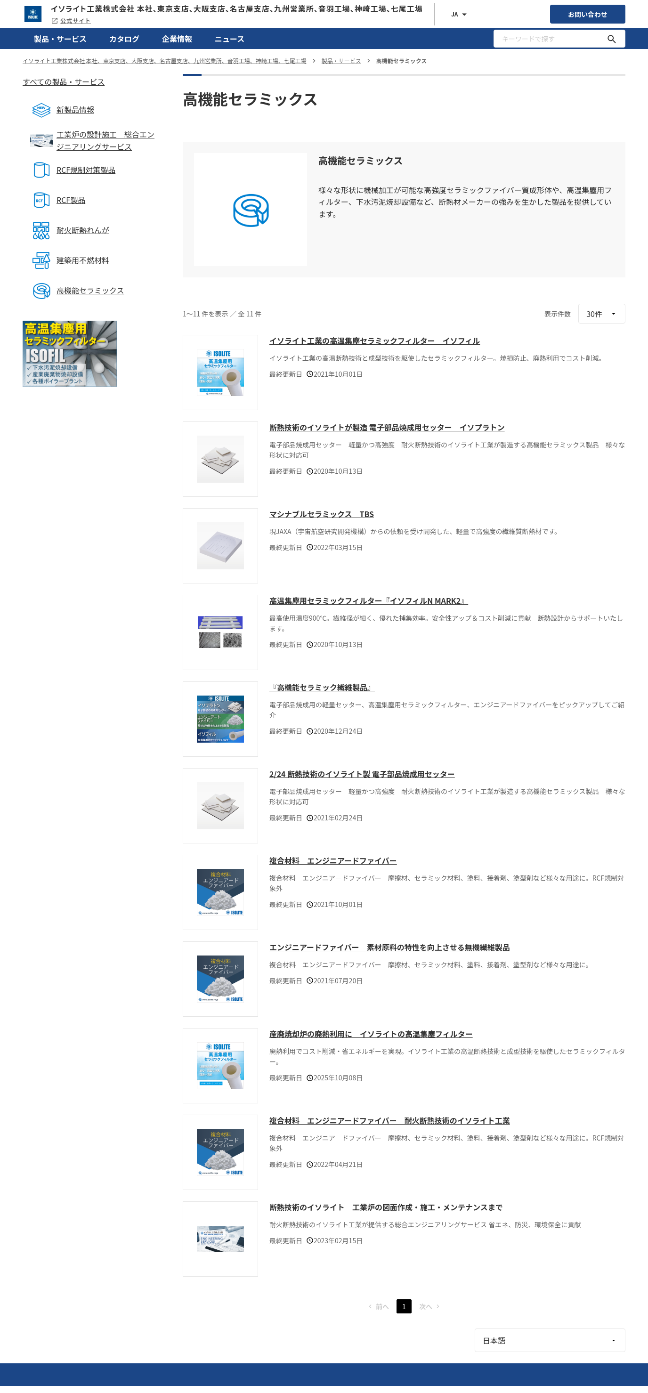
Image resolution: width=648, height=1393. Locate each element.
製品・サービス (60, 38)
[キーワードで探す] (612, 39)
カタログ (124, 38)
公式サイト (71, 20)
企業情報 (177, 38)
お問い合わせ (588, 14)
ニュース (229, 38)
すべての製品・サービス (64, 81)
